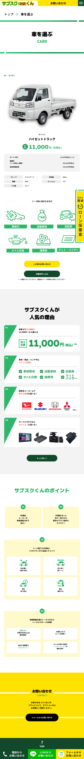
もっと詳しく (42, 458)
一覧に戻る (11, 75)
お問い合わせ (58, 3)
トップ (8, 14)
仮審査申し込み (42, 274)
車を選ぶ (27, 14)
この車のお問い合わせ (42, 264)
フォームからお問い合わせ (42, 717)
